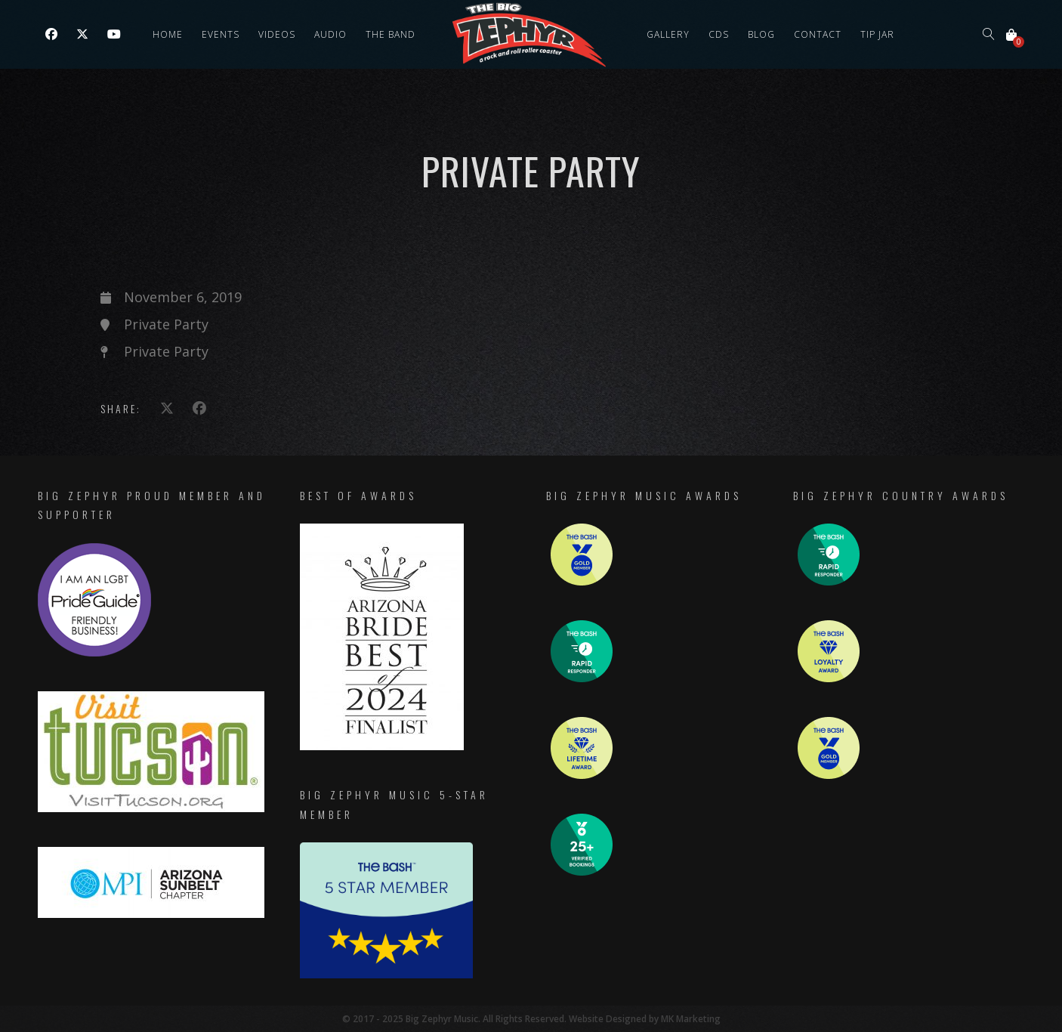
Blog (761, 34)
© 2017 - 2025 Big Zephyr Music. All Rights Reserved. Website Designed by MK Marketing (531, 1018)
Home (168, 34)
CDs (719, 34)
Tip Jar (877, 34)
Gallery (668, 34)
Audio (330, 34)
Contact (817, 34)
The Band (390, 34)
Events (220, 34)
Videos (276, 34)
